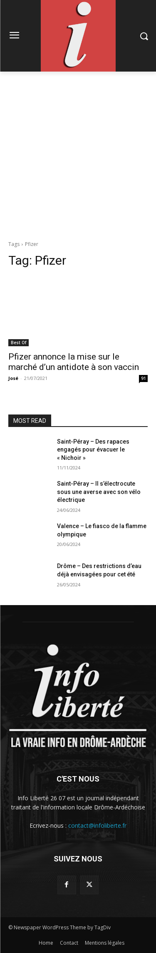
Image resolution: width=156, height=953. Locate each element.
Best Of (18, 342)
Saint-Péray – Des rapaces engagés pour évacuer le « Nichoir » (93, 449)
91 (143, 378)
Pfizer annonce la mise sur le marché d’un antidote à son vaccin (73, 362)
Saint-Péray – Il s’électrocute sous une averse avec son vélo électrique (99, 491)
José (13, 378)
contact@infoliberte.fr (97, 825)
